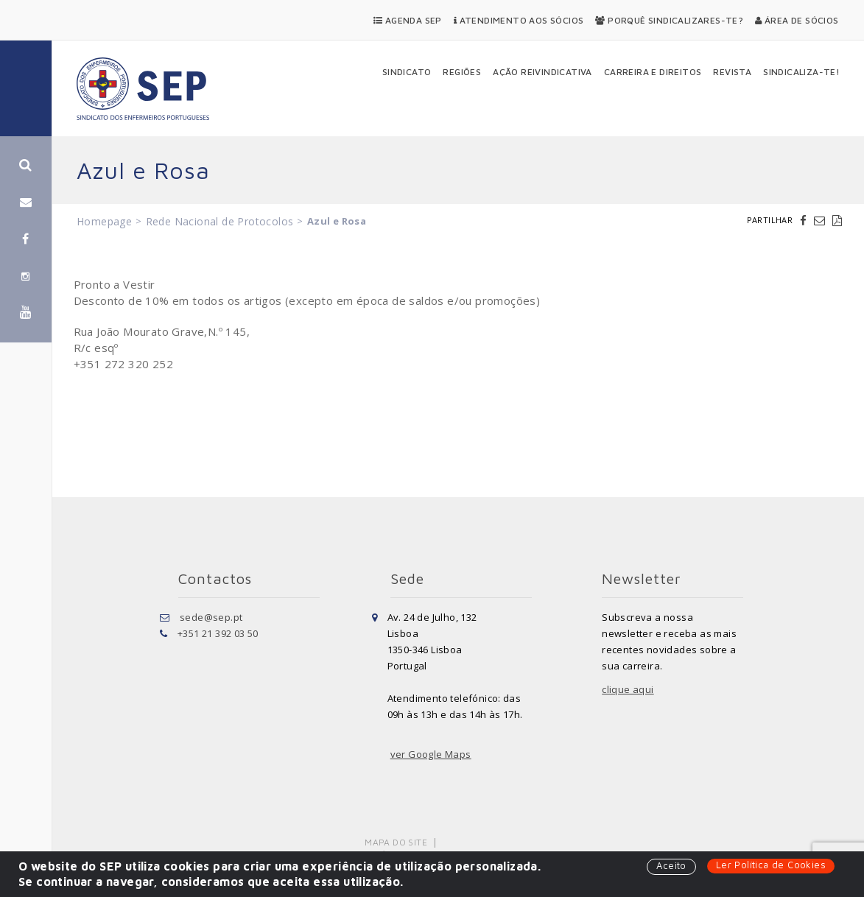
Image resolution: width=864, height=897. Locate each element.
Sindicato (407, 71)
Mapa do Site (396, 842)
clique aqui (627, 689)
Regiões (462, 71)
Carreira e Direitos (653, 71)
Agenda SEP (407, 20)
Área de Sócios (796, 20)
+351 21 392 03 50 (218, 633)
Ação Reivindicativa (542, 71)
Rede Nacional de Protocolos (220, 221)
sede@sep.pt (211, 617)
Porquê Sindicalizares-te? (669, 20)
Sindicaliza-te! (801, 71)
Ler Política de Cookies (771, 864)
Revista (732, 71)
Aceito (671, 865)
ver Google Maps (430, 754)
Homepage (104, 221)
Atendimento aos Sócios (519, 20)
